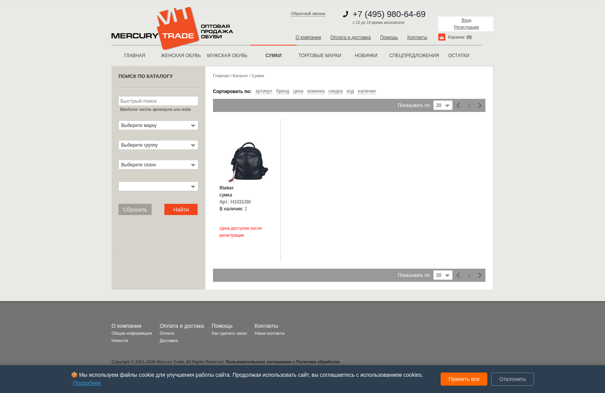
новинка (315, 91)
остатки (459, 55)
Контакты (417, 37)
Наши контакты (270, 333)
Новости (120, 340)
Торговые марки (320, 55)
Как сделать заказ (229, 333)
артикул (263, 91)
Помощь (389, 37)
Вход (466, 20)
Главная (134, 55)
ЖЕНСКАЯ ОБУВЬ (181, 55)
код (350, 91)
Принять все (464, 379)
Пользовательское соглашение (258, 361)
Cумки (258, 75)
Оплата (167, 333)
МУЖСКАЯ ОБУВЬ (227, 55)
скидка (335, 91)
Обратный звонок (308, 13)
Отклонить (512, 379)
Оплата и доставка (350, 37)
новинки (366, 55)
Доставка (169, 340)
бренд (282, 91)
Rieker (227, 188)
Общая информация (132, 333)
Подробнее (87, 383)
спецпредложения (412, 55)
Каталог (240, 75)
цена (298, 91)
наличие (367, 91)
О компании (308, 37)
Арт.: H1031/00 (235, 202)
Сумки (273, 55)
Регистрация (466, 27)
